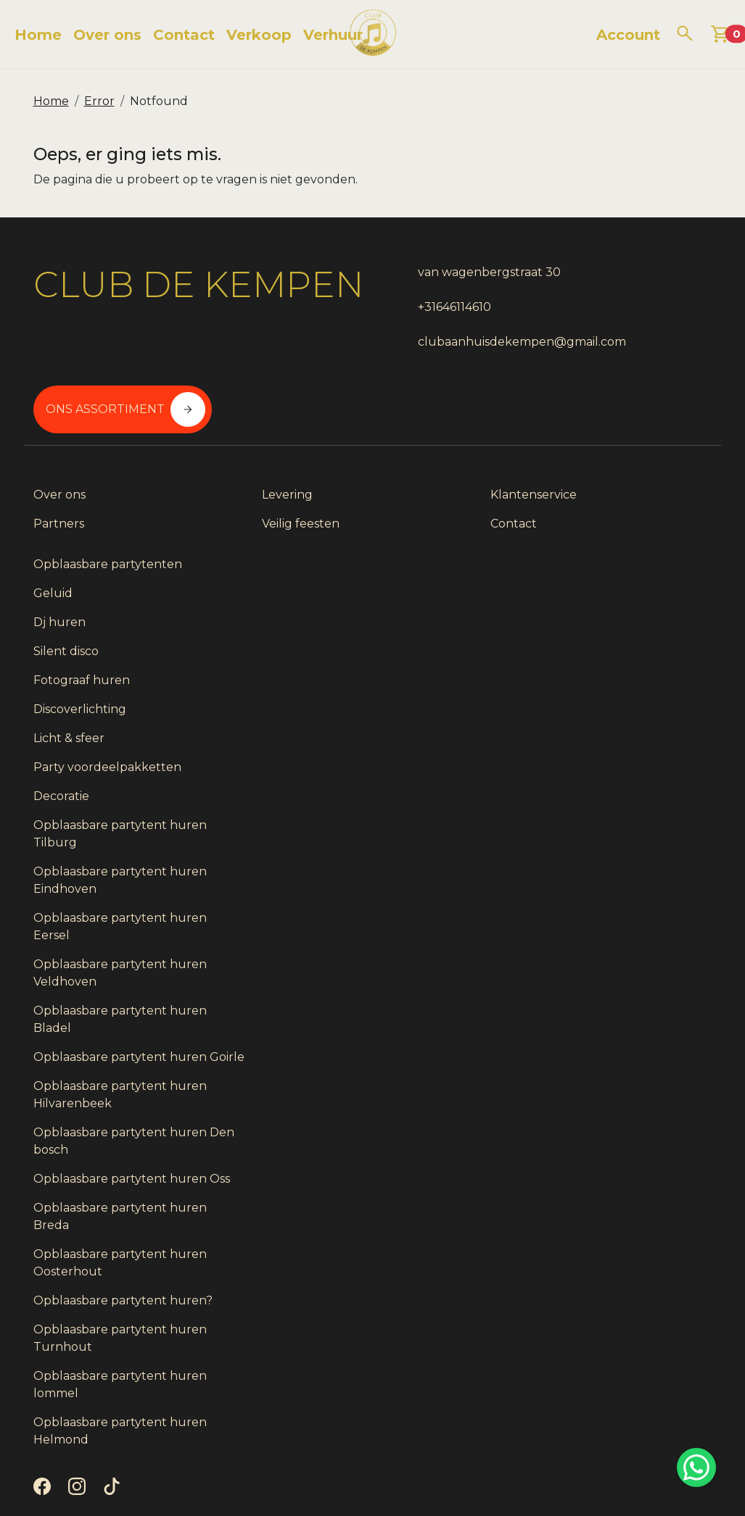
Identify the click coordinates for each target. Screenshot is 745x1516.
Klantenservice (425, 482)
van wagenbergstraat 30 (453, 272)
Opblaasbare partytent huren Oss (622, 1122)
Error (99, 101)
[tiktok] (114, 1461)
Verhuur (333, 34)
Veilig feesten (246, 511)
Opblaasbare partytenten (630, 482)
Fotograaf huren (604, 598)
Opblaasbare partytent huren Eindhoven (622, 798)
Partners (58, 511)
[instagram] (79, 1461)
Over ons (107, 34)
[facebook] (45, 1461)
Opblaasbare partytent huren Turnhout (622, 1308)
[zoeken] (684, 33)
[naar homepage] (373, 35)
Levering (232, 482)
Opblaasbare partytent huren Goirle (622, 983)
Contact (184, 34)
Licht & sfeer (591, 656)
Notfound (159, 101)
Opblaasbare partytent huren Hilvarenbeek (622, 1030)
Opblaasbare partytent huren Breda (622, 1169)
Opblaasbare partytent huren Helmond (622, 1401)
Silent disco (588, 569)
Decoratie (584, 714)
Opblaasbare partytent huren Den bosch (622, 1076)
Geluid (575, 511)
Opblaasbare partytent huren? (622, 1262)
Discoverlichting (602, 627)
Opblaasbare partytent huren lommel (622, 1354)
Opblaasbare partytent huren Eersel (622, 844)
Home (38, 34)
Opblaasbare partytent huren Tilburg (622, 751)
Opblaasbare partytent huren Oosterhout (622, 1215)
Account (628, 34)
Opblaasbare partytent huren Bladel (622, 937)
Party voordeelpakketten (630, 685)
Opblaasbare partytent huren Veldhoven (622, 891)
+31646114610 (418, 307)
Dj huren (582, 540)
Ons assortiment (639, 287)
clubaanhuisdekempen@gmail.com (486, 342)
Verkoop (259, 34)
